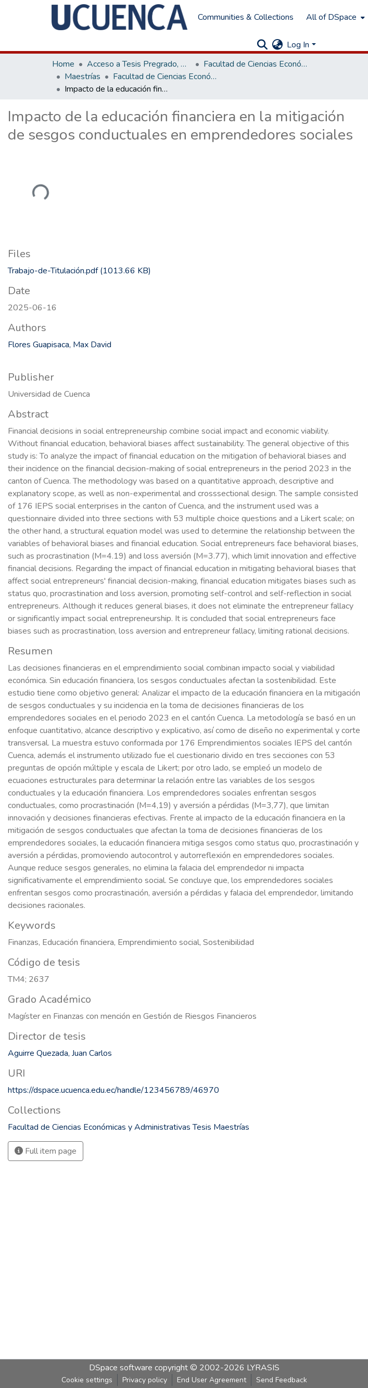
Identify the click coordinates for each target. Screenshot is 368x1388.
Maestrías (82, 76)
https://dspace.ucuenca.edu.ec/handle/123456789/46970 (113, 1090)
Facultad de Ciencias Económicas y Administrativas (256, 64)
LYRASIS (263, 1367)
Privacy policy (144, 1380)
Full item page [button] (46, 1151)
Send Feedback (281, 1380)
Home (63, 64)
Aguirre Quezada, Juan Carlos (60, 1053)
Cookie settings (86, 1380)
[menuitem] (334, 17)
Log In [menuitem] (298, 45)
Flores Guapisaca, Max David (59, 344)
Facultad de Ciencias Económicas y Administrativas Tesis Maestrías (165, 76)
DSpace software (121, 1367)
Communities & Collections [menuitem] (246, 17)
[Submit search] (262, 45)
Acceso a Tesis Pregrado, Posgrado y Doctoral (139, 64)
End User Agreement (211, 1380)
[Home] (120, 17)
